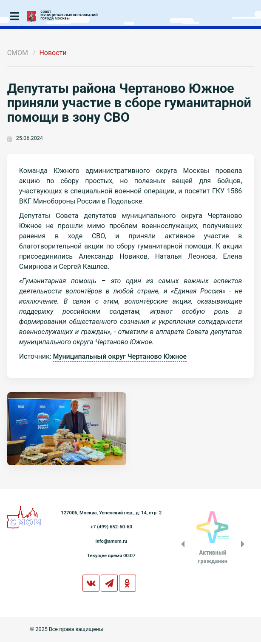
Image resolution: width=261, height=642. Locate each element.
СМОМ (17, 53)
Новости (52, 53)
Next (244, 544)
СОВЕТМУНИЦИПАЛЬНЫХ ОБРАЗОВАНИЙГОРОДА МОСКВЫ (69, 15)
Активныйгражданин (212, 557)
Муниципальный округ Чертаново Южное (120, 356)
